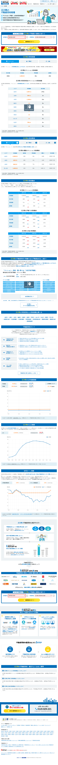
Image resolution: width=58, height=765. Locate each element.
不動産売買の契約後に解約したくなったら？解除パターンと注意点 (31, 366)
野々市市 (6, 168)
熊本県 (44, 734)
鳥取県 (9, 734)
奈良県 (48, 732)
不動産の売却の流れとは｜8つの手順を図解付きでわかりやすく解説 (31, 338)
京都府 (44, 732)
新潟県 (52, 731)
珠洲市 (15, 107)
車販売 (36, 752)
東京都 (2, 731)
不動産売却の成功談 (36, 740)
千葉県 (10, 731)
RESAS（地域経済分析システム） (14, 464)
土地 (48, 61)
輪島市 (15, 103)
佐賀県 (37, 734)
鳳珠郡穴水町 (53, 319)
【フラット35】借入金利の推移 (26, 514)
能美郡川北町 (7, 319)
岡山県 (6, 734)
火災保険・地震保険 (24, 752)
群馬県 (24, 731)
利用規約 (18, 725)
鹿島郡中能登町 (45, 319)
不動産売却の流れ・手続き (6, 744)
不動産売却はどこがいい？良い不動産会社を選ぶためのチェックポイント (32, 345)
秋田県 (41, 731)
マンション (11, 61)
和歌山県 (51, 732)
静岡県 (23, 732)
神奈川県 (6, 731)
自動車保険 (10, 752)
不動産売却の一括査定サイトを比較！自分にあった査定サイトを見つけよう (33, 346)
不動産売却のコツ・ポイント (29, 744)
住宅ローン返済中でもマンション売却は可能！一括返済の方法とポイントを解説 (34, 363)
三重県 (30, 732)
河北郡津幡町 (14, 319)
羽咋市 (15, 114)
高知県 (27, 734)
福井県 (9, 732)
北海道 (27, 731)
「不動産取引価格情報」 (11, 130)
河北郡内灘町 (21, 319)
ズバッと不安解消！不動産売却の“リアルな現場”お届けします (12, 746)
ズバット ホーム (4, 752)
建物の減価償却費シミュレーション (24, 740)
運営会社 (23, 725)
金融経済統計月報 (15, 514)
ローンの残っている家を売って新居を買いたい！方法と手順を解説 (31, 368)
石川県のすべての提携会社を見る (29, 305)
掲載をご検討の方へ (34, 725)
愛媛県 (23, 734)
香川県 (20, 734)
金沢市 (15, 91)
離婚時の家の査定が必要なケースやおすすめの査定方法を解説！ (31, 365)
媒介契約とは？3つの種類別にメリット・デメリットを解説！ (30, 351)
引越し (30, 752)
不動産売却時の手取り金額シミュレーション (9, 740)
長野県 (16, 732)
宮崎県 (51, 734)
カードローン (8, 754)
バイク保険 (18, 752)
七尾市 (15, 95)
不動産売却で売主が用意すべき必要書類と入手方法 (28, 341)
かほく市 (15, 118)
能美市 (15, 126)
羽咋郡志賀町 (28, 319)
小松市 (15, 99)
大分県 (48, 734)
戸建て (30, 61)
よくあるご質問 (4, 725)
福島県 (48, 731)
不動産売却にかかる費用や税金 (17, 744)
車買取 (33, 752)
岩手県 (34, 731)
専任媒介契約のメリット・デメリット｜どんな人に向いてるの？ (31, 353)
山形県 (45, 731)
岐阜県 (27, 732)
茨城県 (17, 731)
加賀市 (15, 110)
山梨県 (13, 732)
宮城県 (38, 731)
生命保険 (13, 752)
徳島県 (30, 734)
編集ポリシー (3, 726)
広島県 (2, 734)
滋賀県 (41, 732)
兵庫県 (37, 732)
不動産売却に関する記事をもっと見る (28, 373)
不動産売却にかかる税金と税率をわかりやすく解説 (28, 339)
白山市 (15, 122)
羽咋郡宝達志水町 (36, 319)
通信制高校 (3, 754)
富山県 (2, 732)
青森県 (31, 731)
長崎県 (41, 734)
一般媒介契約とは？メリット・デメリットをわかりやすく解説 (30, 352)
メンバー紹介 (41, 725)
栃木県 (20, 731)
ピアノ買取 (40, 752)
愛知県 (20, 732)
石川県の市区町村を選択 (40, 37)
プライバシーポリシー (12, 725)
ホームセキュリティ (45, 752)
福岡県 (34, 734)
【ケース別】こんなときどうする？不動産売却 (44, 744)
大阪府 (34, 732)
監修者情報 (28, 725)
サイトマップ (47, 725)
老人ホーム (52, 752)
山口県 (16, 734)
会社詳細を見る (28, 296)
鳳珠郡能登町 (30, 321)
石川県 (6, 732)
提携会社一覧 (9, 726)
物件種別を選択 (12, 37)
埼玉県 (13, 731)
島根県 (13, 734)
